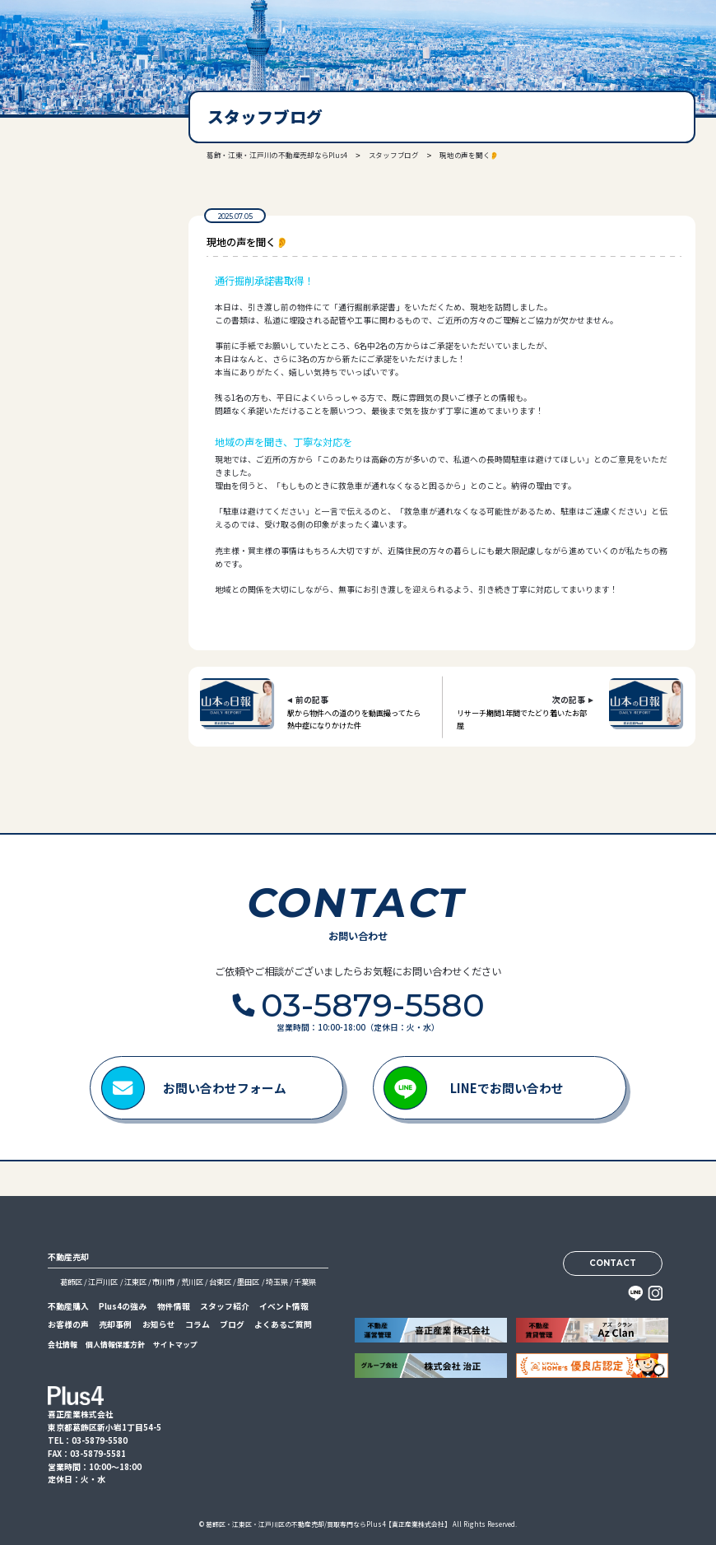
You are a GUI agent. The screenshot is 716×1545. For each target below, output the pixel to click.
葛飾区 (71, 1281)
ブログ (232, 1324)
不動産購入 (68, 1306)
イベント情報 (284, 1306)
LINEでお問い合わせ (507, 1087)
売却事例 (115, 1324)
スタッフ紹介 (224, 1306)
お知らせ (158, 1324)
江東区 (135, 1281)
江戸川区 (103, 1281)
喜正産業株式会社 (73, 39)
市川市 (163, 1281)
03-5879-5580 (79, 277)
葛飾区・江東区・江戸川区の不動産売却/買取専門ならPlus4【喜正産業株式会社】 (328, 1524)
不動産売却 (68, 1257)
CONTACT (612, 1263)
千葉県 (305, 1281)
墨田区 (248, 1281)
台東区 (220, 1281)
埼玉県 (277, 1281)
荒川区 (192, 1281)
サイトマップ (175, 1344)
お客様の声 (68, 1324)
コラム (197, 1324)
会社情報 (62, 1344)
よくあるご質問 (283, 1324)
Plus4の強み (122, 1306)
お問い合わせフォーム (224, 1087)
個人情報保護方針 (115, 1344)
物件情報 (173, 1306)
